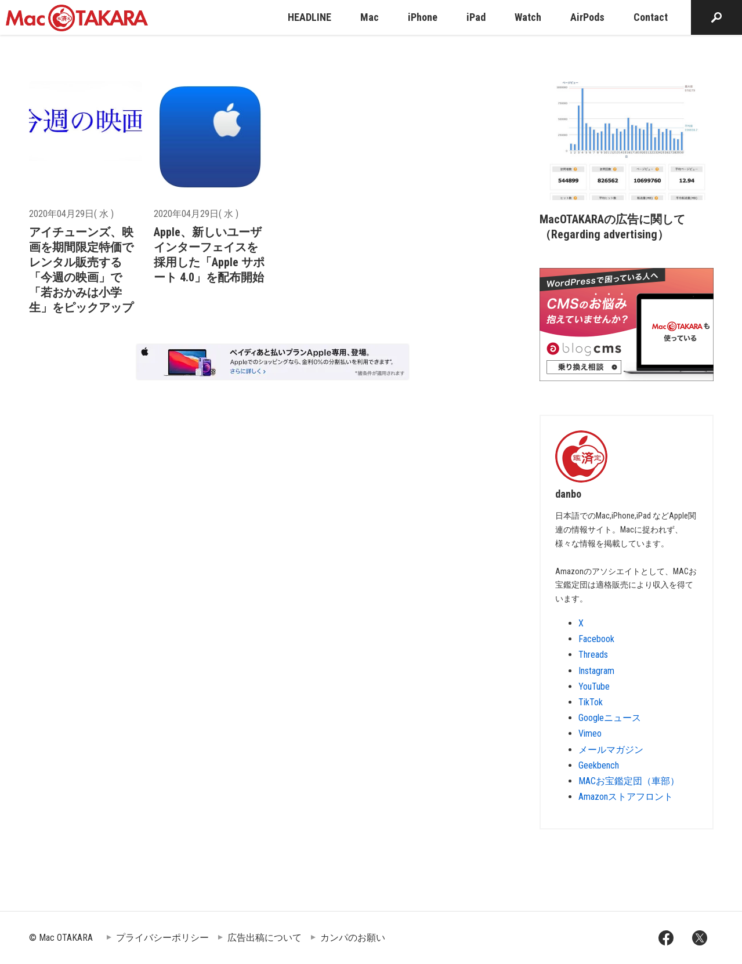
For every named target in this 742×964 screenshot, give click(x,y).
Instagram (596, 670)
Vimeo (590, 733)
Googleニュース (609, 717)
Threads (593, 654)
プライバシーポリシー (162, 937)
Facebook (596, 638)
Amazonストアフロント (625, 796)
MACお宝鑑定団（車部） (628, 781)
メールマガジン (610, 749)
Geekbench (598, 765)
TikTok (590, 702)
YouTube (594, 686)
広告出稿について (264, 937)
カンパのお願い (352, 937)
